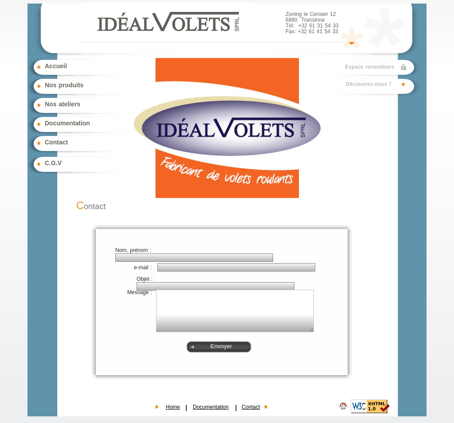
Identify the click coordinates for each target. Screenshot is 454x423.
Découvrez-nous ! (368, 84)
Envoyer (221, 346)
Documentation (211, 407)
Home (173, 407)
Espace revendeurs (369, 67)
